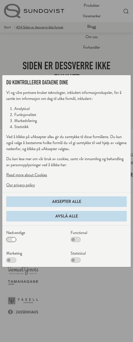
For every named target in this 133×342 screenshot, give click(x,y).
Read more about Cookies (26, 175)
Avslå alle (66, 216)
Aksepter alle (66, 201)
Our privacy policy (20, 185)
